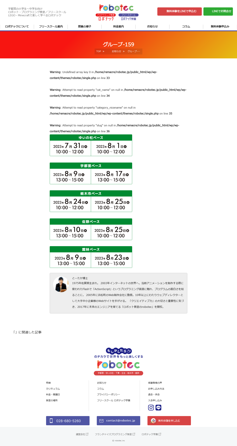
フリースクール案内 (51, 27)
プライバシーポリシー (108, 394)
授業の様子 (84, 27)
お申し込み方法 (156, 389)
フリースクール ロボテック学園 (113, 400)
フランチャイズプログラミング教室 (113, 434)
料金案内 (118, 27)
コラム (186, 27)
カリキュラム (53, 389)
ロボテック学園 (150, 434)
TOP (98, 51)
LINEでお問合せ (221, 11)
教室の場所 (52, 400)
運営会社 (80, 434)
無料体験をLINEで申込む (181, 11)
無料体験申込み (220, 27)
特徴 (48, 383)
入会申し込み (155, 400)
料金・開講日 (53, 394)
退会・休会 (154, 394)
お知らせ (152, 27)
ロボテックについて (17, 27)
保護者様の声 (155, 383)
